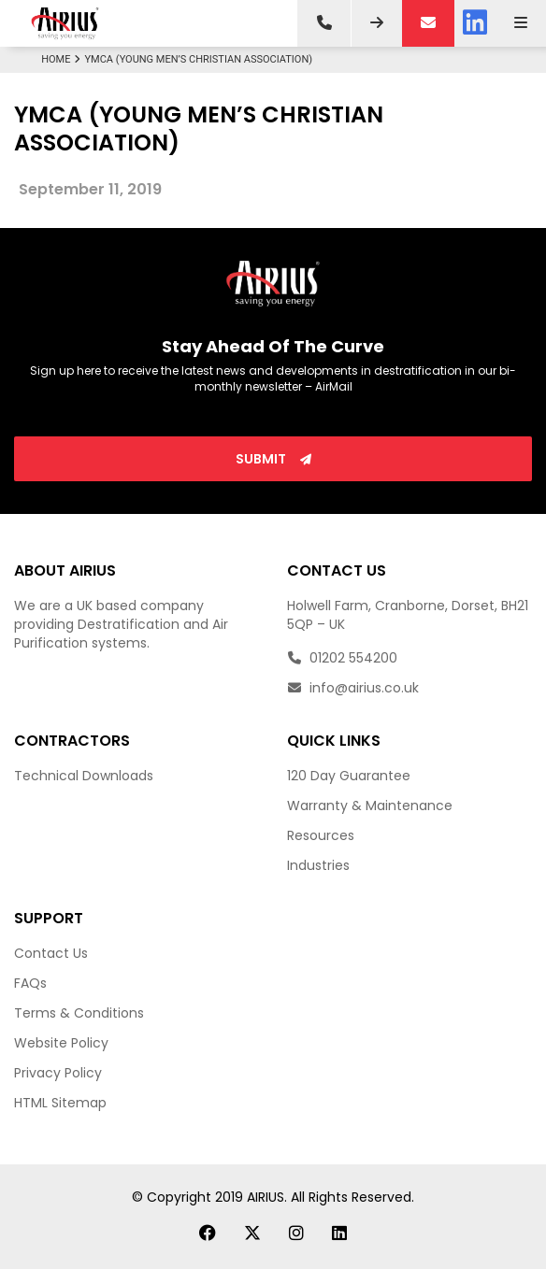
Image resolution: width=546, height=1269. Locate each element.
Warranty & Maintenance (370, 805)
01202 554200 (342, 658)
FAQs (30, 983)
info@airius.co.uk (353, 687)
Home (62, 59)
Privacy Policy (58, 1072)
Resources (320, 835)
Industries (318, 865)
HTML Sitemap (60, 1102)
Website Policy (61, 1043)
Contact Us (51, 953)
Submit (273, 458)
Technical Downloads (83, 775)
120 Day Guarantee (348, 775)
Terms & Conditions (79, 1013)
